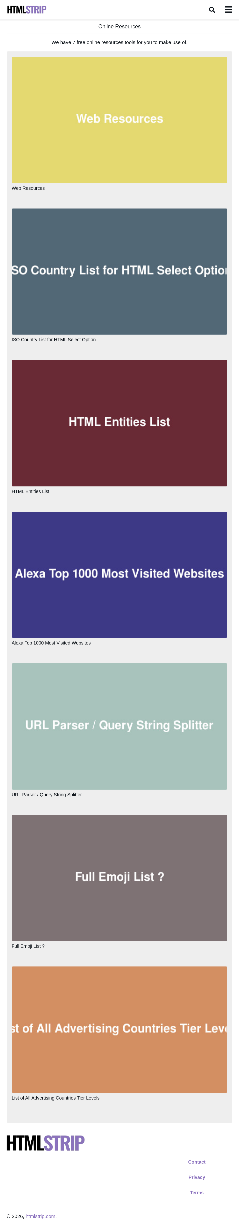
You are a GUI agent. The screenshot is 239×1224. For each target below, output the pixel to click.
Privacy (197, 1177)
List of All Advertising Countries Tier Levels (56, 1098)
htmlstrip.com (40, 1216)
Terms (197, 1192)
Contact (196, 1162)
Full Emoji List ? (28, 946)
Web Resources (28, 188)
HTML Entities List (30, 491)
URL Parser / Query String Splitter (47, 794)
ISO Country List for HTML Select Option (54, 339)
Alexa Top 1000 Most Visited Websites (51, 643)
